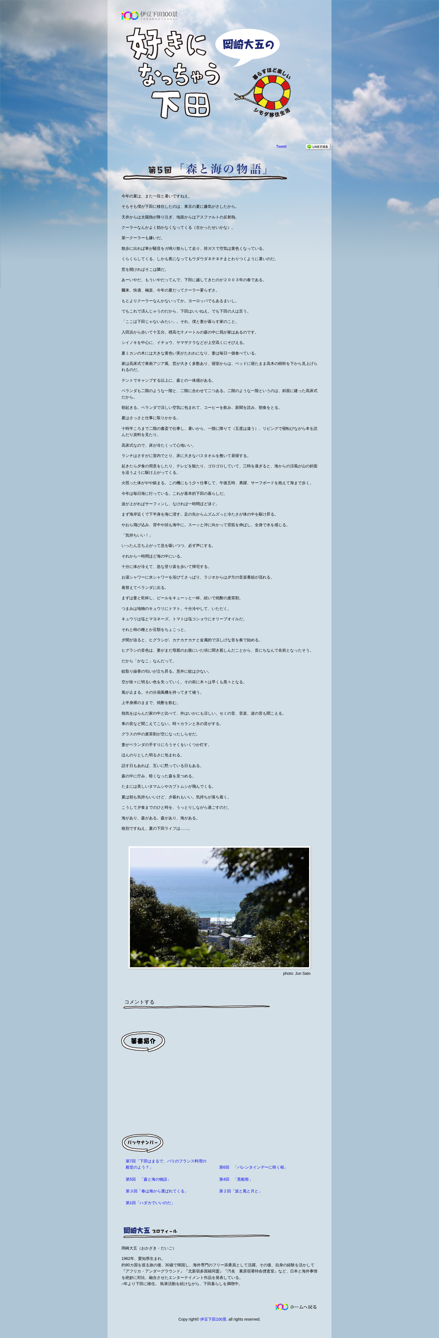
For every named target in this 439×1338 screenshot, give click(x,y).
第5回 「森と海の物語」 (148, 1179)
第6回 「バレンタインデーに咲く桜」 (253, 1167)
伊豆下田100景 (213, 1319)
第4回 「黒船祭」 (236, 1179)
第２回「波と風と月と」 (240, 1191)
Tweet (281, 146)
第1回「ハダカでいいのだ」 (150, 1203)
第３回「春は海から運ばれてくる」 (157, 1191)
